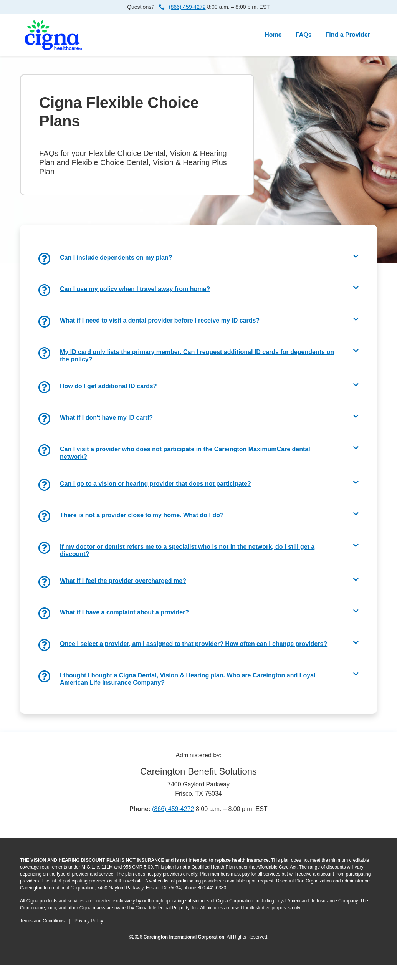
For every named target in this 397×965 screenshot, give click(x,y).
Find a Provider (348, 34)
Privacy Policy (88, 921)
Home (273, 34)
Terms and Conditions (42, 921)
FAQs (305, 34)
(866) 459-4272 (187, 7)
